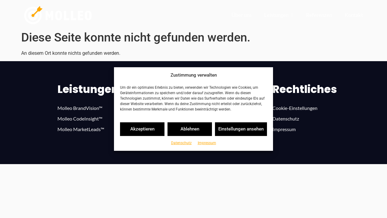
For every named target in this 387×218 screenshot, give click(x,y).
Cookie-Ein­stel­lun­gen (294, 108)
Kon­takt (354, 15)
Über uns (242, 15)
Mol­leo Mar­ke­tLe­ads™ (80, 129)
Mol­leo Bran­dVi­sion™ (79, 108)
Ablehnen (189, 129)
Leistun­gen (278, 15)
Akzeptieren (142, 129)
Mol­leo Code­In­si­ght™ (79, 118)
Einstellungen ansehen (241, 129)
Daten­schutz (181, 143)
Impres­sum (207, 143)
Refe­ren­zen (319, 15)
